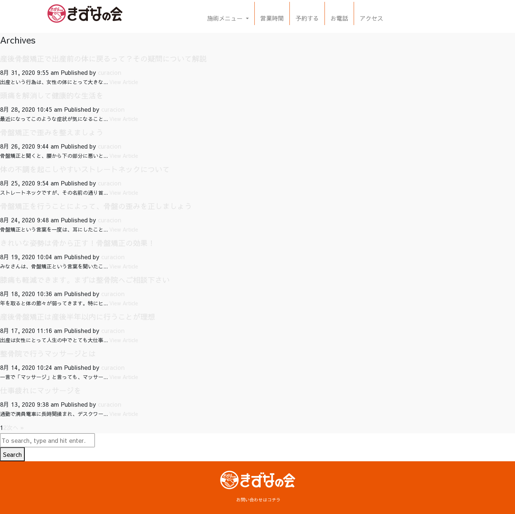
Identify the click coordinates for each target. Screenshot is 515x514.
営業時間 (272, 18)
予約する (307, 18)
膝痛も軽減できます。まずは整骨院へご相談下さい (85, 280)
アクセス (371, 18)
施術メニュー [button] (225, 18)
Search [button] (12, 454)
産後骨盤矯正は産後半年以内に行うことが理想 (77, 317)
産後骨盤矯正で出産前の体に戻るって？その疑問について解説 (103, 58)
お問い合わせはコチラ (258, 500)
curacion (109, 72)
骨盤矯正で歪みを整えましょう (51, 132)
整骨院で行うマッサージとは (48, 353)
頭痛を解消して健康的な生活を (51, 95)
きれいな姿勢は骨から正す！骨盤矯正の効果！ (77, 243)
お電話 (339, 18)
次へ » (15, 427)
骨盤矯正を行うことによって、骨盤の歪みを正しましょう (96, 206)
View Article (123, 82)
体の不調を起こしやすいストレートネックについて (85, 169)
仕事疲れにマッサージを (40, 390)
